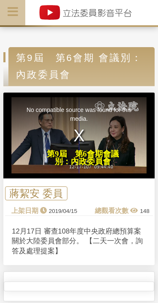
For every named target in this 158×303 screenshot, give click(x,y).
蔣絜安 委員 (36, 193)
